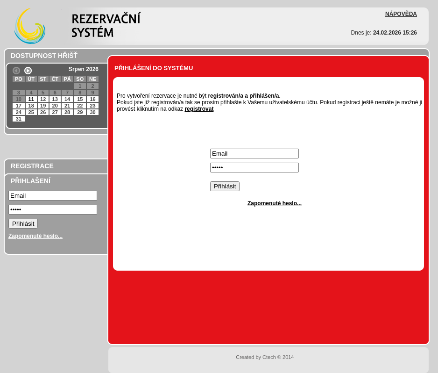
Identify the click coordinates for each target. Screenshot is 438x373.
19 (43, 105)
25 (31, 112)
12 (43, 99)
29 (80, 112)
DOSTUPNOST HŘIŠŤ (44, 55)
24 (18, 112)
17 (18, 105)
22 (80, 105)
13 (55, 99)
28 (67, 112)
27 (55, 112)
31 (18, 119)
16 (92, 99)
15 (80, 99)
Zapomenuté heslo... (35, 236)
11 (31, 99)
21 (67, 105)
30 (92, 112)
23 (92, 105)
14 (67, 99)
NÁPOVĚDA (401, 14)
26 (43, 112)
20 (55, 105)
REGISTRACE (32, 166)
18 (31, 105)
